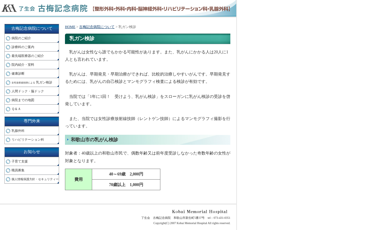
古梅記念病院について (32, 28)
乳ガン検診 (32, 82)
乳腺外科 (18, 130)
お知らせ (32, 152)
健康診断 (18, 73)
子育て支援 (20, 161)
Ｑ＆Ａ (16, 109)
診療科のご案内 (23, 47)
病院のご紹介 (21, 38)
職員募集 (18, 170)
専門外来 (32, 121)
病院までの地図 (23, 100)
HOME (70, 27)
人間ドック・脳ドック (28, 91)
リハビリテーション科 (28, 139)
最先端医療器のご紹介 (28, 56)
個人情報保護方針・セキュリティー (35, 179)
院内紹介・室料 (23, 64)
